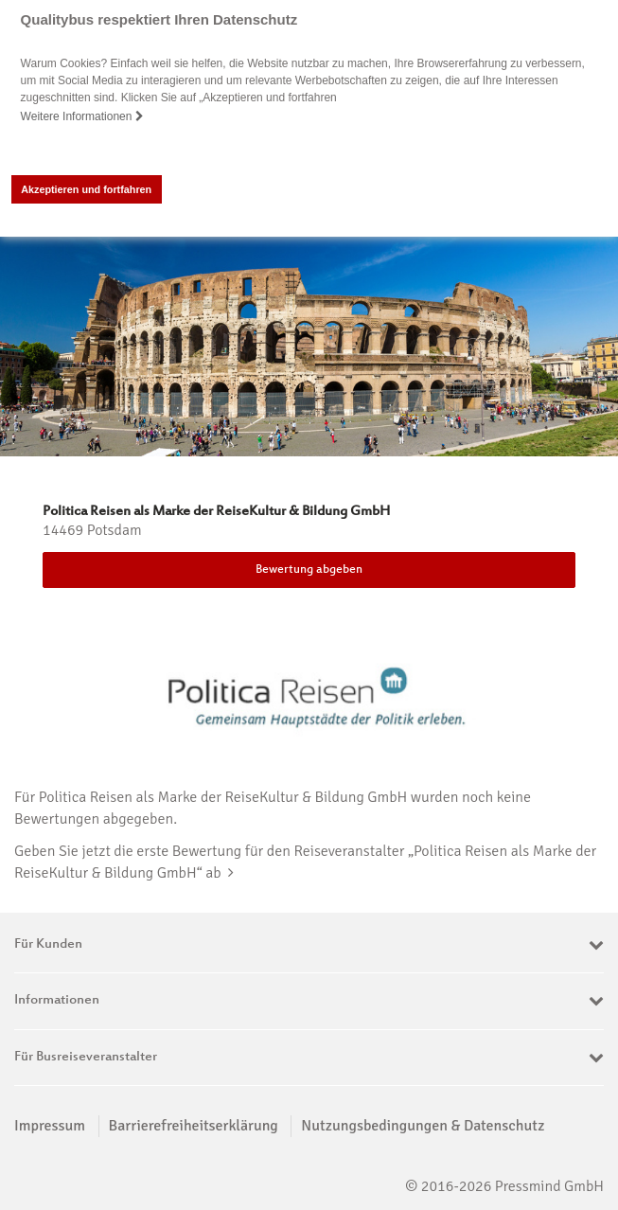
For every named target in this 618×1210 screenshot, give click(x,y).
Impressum (49, 1125)
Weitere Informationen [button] (82, 116)
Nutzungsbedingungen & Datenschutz (422, 1125)
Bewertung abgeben (309, 570)
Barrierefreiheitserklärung (193, 1125)
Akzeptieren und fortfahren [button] (86, 189)
